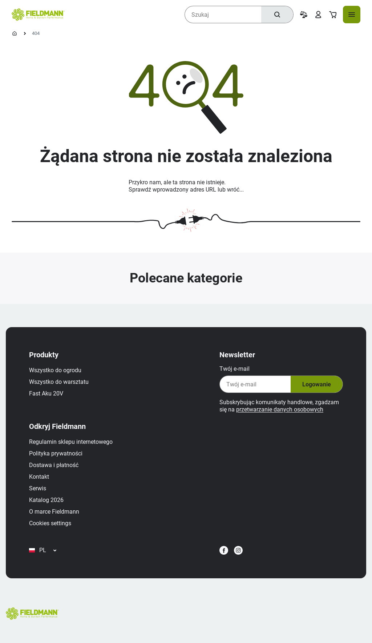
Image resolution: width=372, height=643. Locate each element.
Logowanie (316, 384)
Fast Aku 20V (46, 393)
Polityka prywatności (55, 453)
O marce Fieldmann (54, 511)
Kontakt (39, 476)
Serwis (37, 488)
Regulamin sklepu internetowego (71, 441)
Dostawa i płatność (53, 465)
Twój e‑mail (234, 368)
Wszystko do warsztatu (59, 381)
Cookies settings (50, 523)
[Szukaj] (277, 14)
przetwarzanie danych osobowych (279, 409)
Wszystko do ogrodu (55, 370)
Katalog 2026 (46, 500)
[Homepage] (14, 33)
